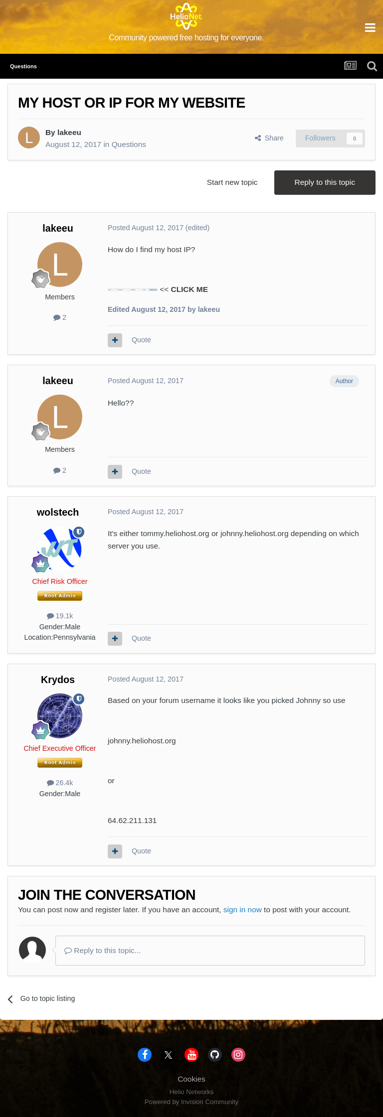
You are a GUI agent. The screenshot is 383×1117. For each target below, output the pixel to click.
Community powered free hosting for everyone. (186, 37)
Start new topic (232, 182)
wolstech (58, 512)
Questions (129, 144)
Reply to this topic (325, 182)
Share (269, 138)
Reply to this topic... (102, 950)
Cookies (191, 1079)
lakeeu (69, 132)
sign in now (242, 909)
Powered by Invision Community (191, 1102)
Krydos (58, 679)
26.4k (60, 783)
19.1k (60, 616)
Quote (141, 340)
